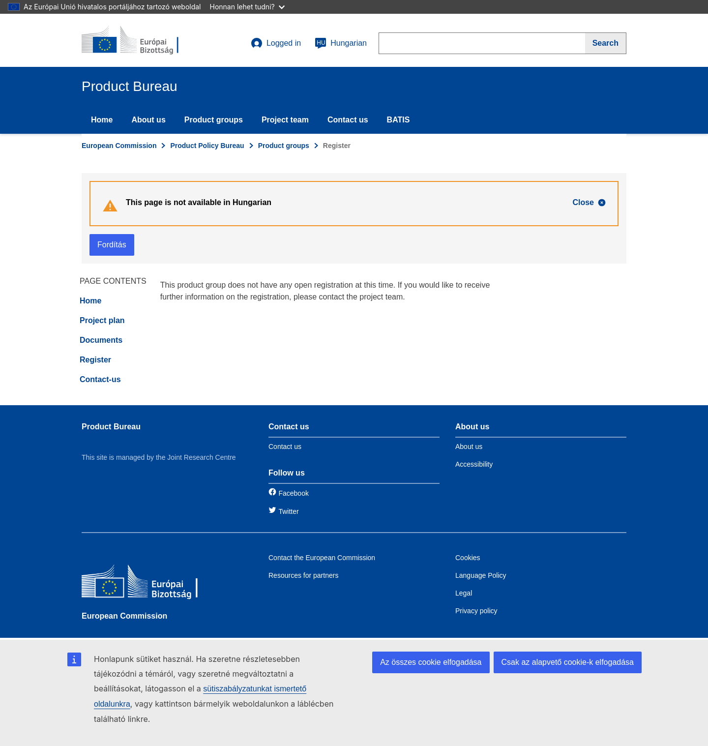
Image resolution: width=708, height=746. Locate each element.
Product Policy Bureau (207, 145)
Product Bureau (111, 426)
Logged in (276, 43)
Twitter (288, 511)
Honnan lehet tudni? (247, 6)
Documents (101, 340)
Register (95, 360)
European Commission (119, 145)
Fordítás (111, 244)
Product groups (213, 120)
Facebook (293, 493)
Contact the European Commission (321, 558)
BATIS (398, 120)
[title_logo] (141, 40)
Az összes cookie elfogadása (430, 662)
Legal (463, 593)
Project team (285, 120)
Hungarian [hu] (341, 43)
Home (102, 120)
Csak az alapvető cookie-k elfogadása (568, 662)
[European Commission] (153, 583)
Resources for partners (303, 575)
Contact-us (100, 379)
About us (148, 120)
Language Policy (480, 575)
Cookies (467, 558)
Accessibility (474, 464)
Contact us (347, 120)
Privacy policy (476, 611)
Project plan (102, 320)
